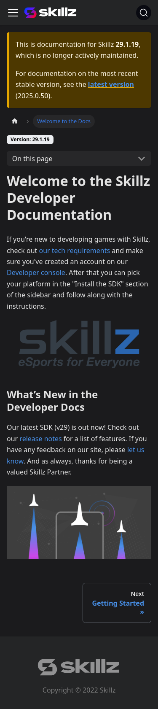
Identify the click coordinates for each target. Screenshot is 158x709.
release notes (40, 438)
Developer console (36, 272)
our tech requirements (74, 250)
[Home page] (15, 121)
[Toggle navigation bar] (13, 12)
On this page (32, 158)
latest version (111, 84)
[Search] (143, 12)
